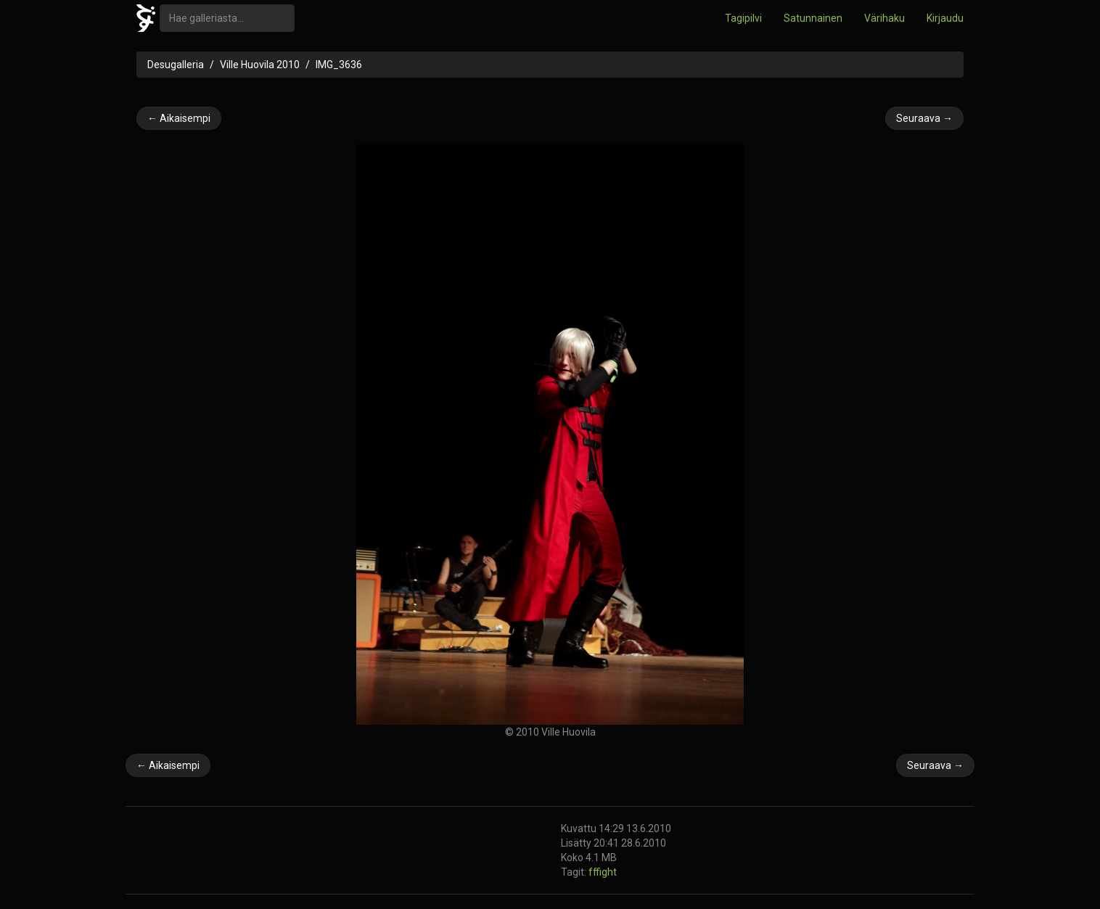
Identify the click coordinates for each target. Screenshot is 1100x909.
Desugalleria (175, 64)
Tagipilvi (743, 18)
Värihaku (884, 18)
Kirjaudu (945, 18)
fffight (602, 872)
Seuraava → (924, 118)
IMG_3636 (339, 64)
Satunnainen (813, 18)
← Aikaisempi (178, 118)
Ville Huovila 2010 (260, 64)
